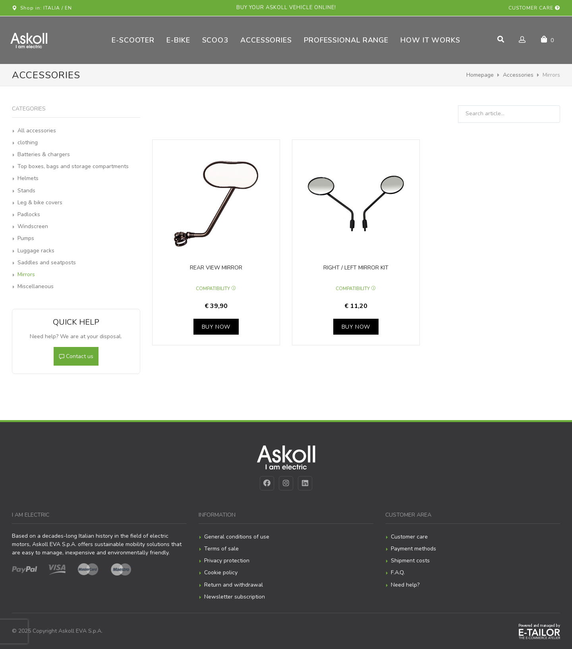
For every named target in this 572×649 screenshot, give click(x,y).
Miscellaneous (35, 286)
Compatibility (216, 288)
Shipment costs (410, 560)
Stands (26, 190)
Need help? (405, 585)
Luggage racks (35, 250)
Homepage (480, 75)
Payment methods (413, 548)
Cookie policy (221, 572)
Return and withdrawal (233, 585)
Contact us (76, 356)
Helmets (28, 178)
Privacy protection (226, 560)
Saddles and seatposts (46, 262)
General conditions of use (236, 537)
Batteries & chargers (43, 154)
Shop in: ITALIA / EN (42, 8)
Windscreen (32, 226)
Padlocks (28, 214)
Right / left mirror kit (355, 267)
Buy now (216, 327)
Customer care (534, 8)
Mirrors (26, 274)
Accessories (518, 75)
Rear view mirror (216, 267)
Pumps (25, 238)
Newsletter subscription (234, 597)
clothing (27, 142)
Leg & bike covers (39, 202)
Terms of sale (221, 548)
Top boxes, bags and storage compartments (73, 166)
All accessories (36, 130)
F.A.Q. (398, 572)
